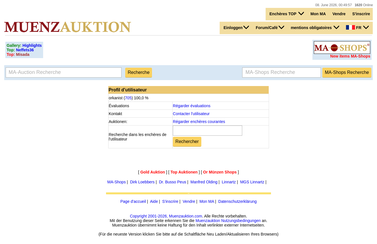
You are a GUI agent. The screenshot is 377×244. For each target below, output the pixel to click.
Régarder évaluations (191, 106)
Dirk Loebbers (142, 182)
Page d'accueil (133, 201)
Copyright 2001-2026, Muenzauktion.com (166, 216)
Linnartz (229, 182)
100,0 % (140, 98)
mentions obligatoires (315, 27)
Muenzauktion (207, 220)
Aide (154, 201)
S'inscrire (361, 14)
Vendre (339, 14)
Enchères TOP (287, 13)
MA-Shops (116, 182)
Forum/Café (270, 27)
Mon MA (318, 14)
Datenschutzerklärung (237, 201)
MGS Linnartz (252, 182)
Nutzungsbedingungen (241, 220)
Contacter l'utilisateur (191, 113)
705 (128, 98)
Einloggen (236, 27)
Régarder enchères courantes (199, 121)
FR (357, 27)
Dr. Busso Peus (172, 182)
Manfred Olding (204, 182)
